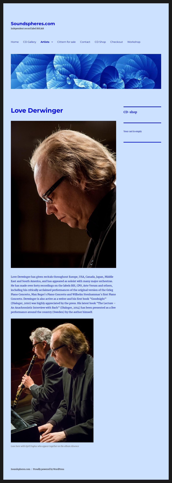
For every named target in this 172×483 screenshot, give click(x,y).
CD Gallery (29, 41)
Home (15, 41)
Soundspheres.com (33, 23)
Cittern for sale (66, 41)
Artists (45, 41)
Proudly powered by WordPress (48, 469)
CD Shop (100, 41)
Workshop (133, 41)
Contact (85, 41)
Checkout (116, 41)
